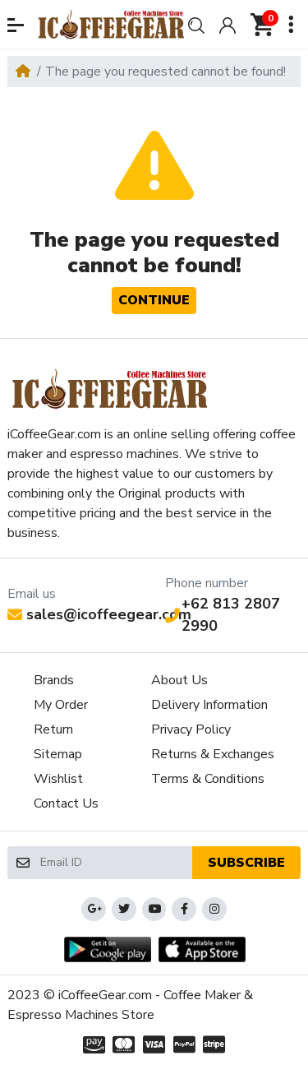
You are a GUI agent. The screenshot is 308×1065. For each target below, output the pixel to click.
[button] (15, 25)
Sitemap (58, 754)
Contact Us (66, 803)
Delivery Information (209, 705)
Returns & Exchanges (212, 754)
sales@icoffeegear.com (99, 614)
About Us (179, 680)
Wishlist (58, 779)
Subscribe (246, 863)
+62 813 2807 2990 (222, 615)
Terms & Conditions (207, 779)
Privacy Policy (191, 729)
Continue (154, 300)
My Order (61, 705)
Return (53, 729)
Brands (54, 680)
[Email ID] (115, 862)
